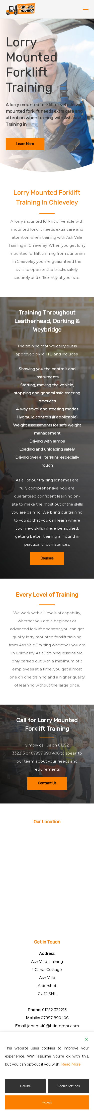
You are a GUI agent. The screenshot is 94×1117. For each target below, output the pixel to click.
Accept (47, 1102)
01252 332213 (54, 1009)
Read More (71, 1064)
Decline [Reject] (25, 1086)
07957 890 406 (45, 753)
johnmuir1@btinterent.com (53, 1025)
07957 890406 (54, 1017)
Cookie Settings (68, 1086)
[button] (85, 9)
